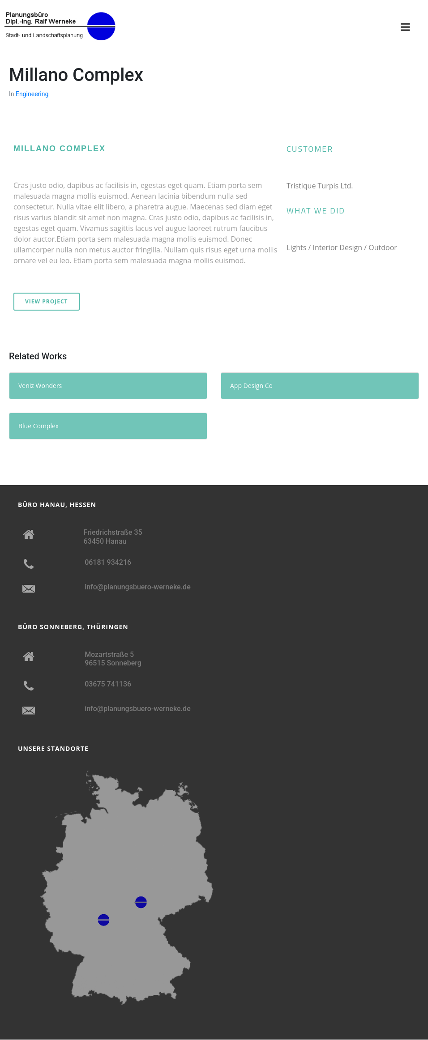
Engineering (32, 94)
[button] (23, 116)
